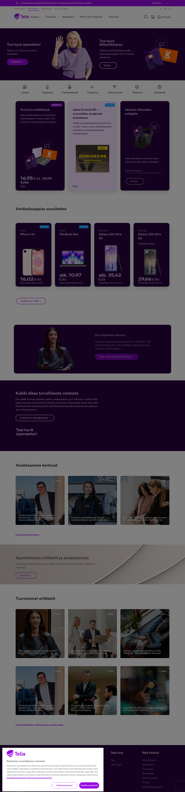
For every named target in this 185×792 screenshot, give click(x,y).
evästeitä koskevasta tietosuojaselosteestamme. (29, 786)
